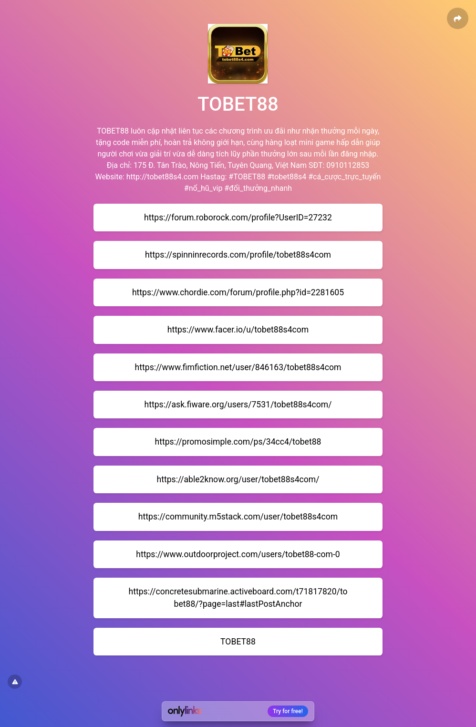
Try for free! (288, 711)
